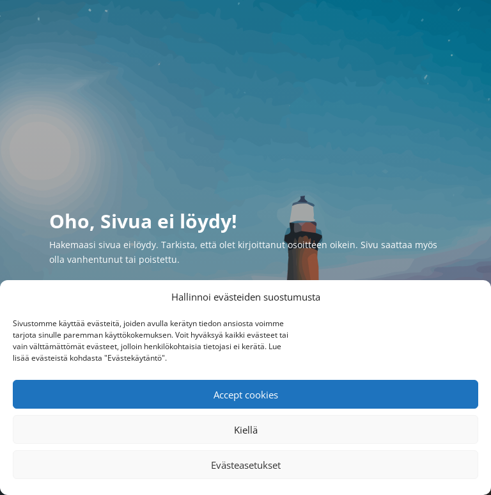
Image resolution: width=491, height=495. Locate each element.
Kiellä (246, 429)
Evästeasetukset (246, 465)
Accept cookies (246, 394)
